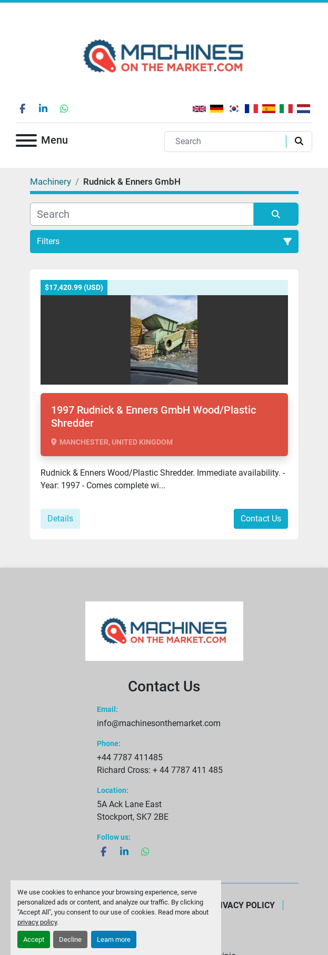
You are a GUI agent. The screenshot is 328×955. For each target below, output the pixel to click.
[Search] (227, 142)
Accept (33, 939)
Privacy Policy (242, 905)
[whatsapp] (64, 108)
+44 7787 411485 (130, 757)
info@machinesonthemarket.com (159, 723)
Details (60, 519)
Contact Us (261, 519)
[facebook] (22, 108)
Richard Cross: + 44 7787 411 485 (160, 770)
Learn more (114, 939)
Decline (70, 939)
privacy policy (37, 922)
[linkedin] (43, 108)
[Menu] (26, 142)
